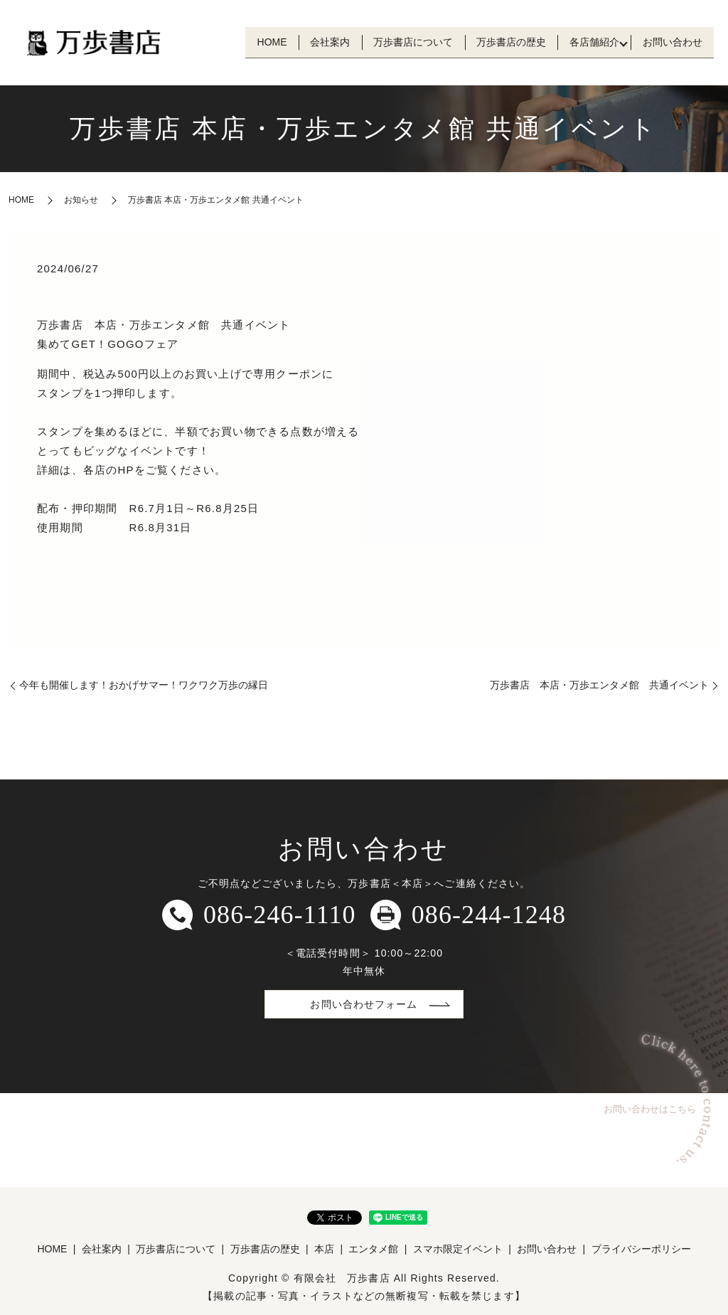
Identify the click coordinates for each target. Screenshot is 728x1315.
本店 (324, 1249)
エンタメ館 (373, 1249)
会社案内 (301, 42)
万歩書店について (390, 42)
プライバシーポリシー (641, 1249)
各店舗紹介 (584, 42)
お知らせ (81, 200)
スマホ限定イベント (458, 1249)
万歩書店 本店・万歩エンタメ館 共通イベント (599, 685)
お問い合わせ (669, 42)
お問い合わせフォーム (363, 1004)
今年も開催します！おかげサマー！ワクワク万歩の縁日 (143, 685)
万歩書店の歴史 (495, 42)
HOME (236, 42)
